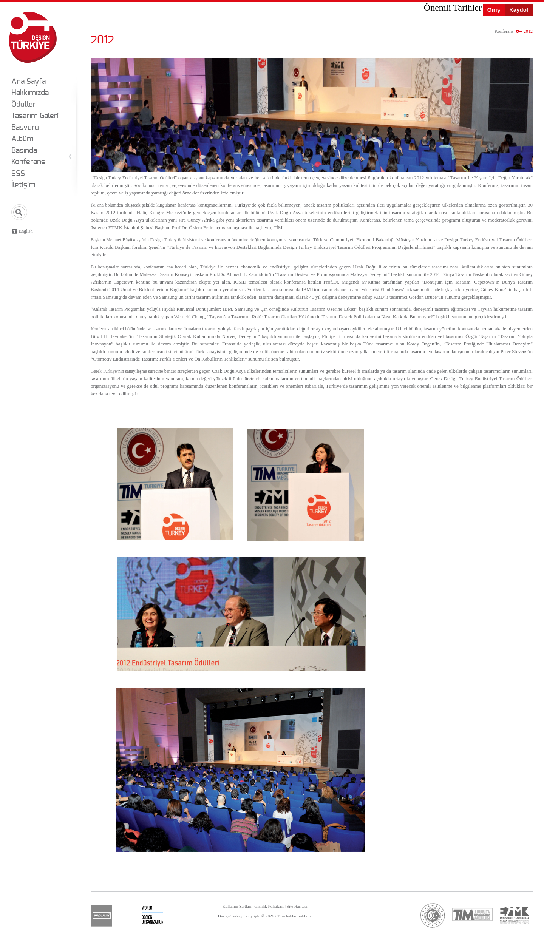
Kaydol (518, 9)
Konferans (28, 162)
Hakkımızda (30, 93)
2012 (528, 31)
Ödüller (23, 104)
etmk (514, 915)
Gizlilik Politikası (269, 906)
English (26, 231)
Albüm (22, 139)
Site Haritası (297, 906)
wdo (152, 916)
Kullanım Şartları (237, 906)
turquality (101, 916)
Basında (24, 150)
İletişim (23, 185)
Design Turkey (33, 37)
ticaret (432, 915)
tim (472, 914)
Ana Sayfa (28, 81)
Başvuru (25, 127)
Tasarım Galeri (35, 116)
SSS (18, 173)
